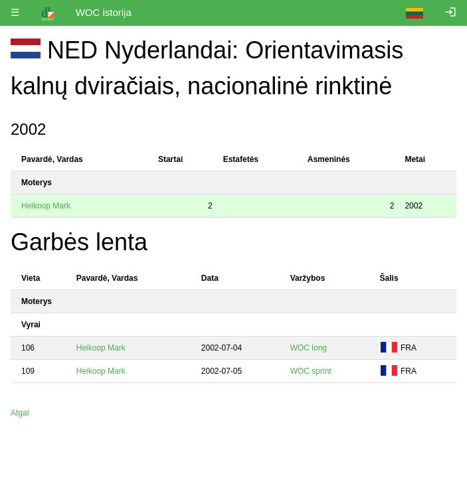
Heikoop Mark (45, 205)
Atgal (20, 413)
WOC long (308, 348)
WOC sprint (310, 371)
